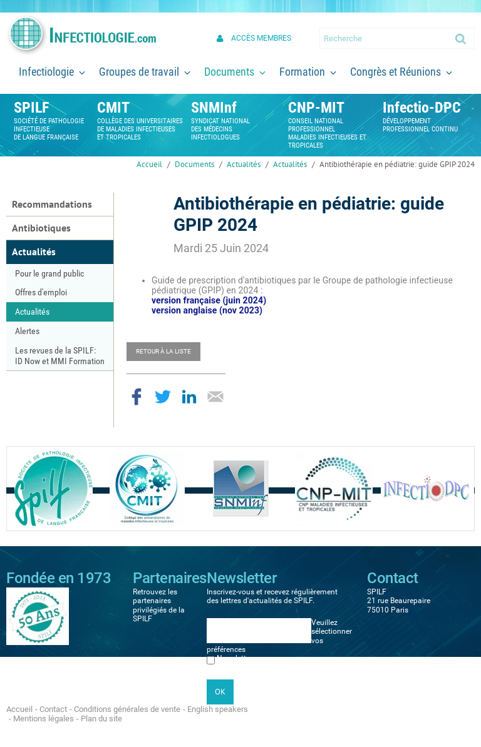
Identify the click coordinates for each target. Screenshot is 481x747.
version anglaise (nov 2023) (207, 310)
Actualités (244, 164)
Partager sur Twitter (163, 397)
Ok (461, 38)
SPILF (31, 107)
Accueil (149, 164)
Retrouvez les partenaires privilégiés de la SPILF (159, 605)
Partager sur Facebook (137, 397)
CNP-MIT (316, 107)
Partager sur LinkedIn (189, 397)
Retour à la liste (163, 351)
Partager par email (215, 397)
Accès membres (261, 38)
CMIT (113, 107)
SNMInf (214, 107)
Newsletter (234, 658)
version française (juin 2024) (209, 300)
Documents (194, 164)
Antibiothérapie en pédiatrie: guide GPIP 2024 (397, 164)
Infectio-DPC (422, 107)
